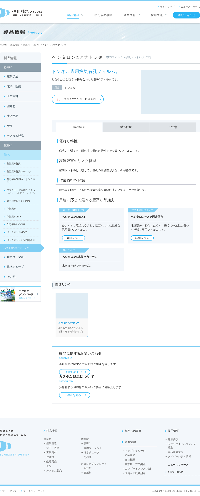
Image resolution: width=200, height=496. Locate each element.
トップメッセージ (135, 450)
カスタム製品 (15, 135)
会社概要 (130, 459)
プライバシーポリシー (35, 491)
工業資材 (12, 96)
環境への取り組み (135, 473)
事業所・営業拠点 (135, 464)
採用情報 (173, 430)
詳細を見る (74, 395)
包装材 (8, 67)
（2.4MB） (76, 99)
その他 (11, 276)
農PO (7, 154)
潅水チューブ (15, 266)
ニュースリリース (190, 7)
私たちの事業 (133, 430)
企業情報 (130, 442)
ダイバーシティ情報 (179, 456)
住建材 (11, 106)
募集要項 (173, 439)
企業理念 (130, 455)
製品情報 (51, 430)
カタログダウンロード (94, 463)
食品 (10, 125)
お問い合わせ (74, 372)
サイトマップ (167, 7)
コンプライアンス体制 (138, 468)
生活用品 (12, 115)
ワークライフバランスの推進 (182, 445)
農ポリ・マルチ (16, 256)
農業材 (8, 145)
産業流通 (12, 76)
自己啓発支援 (175, 452)
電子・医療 (14, 86)
